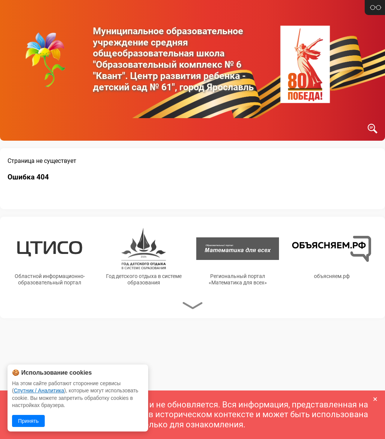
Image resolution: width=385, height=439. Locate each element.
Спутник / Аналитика (39, 390)
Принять (28, 421)
